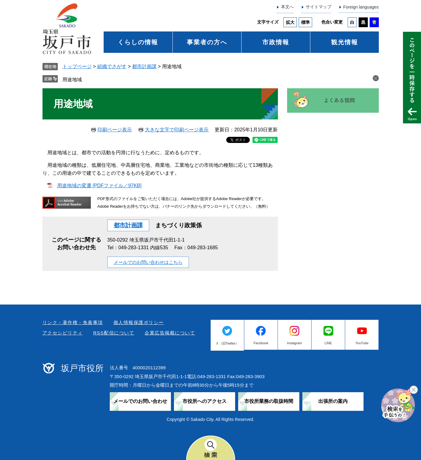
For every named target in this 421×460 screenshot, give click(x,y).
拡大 (290, 22)
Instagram (294, 343)
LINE (328, 343)
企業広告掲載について (170, 332)
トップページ (77, 66)
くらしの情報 (138, 42)
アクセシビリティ (62, 332)
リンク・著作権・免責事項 (72, 322)
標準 (305, 22)
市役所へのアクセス (205, 401)
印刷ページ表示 (115, 129)
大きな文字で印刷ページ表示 (177, 129)
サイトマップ (318, 6)
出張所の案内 (333, 401)
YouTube (361, 343)
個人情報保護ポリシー (138, 322)
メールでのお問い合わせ (140, 401)
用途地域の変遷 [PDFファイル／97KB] (99, 185)
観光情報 (344, 42)
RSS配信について (113, 332)
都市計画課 (144, 66)
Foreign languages (361, 7)
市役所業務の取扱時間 (268, 401)
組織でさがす (112, 66)
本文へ (287, 6)
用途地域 (72, 79)
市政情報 (275, 42)
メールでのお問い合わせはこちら (148, 262)
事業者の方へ (207, 42)
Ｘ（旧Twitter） (227, 343)
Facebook (260, 343)
